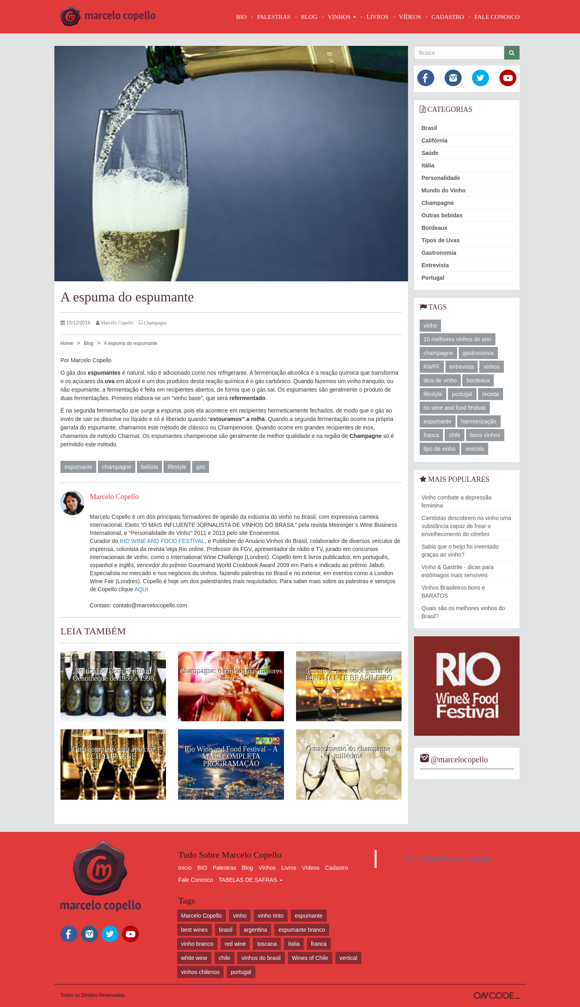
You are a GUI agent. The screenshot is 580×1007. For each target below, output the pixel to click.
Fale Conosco (195, 880)
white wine (194, 958)
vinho (430, 325)
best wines (194, 930)
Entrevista (435, 265)
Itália (428, 165)
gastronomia (478, 353)
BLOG (309, 17)
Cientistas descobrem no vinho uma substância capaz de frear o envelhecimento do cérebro (467, 526)
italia (294, 944)
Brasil (429, 128)
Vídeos (311, 868)
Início (185, 868)
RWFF (432, 366)
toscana (267, 944)
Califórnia (435, 140)
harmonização (479, 421)
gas (200, 467)
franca (431, 435)
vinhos (491, 366)
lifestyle (177, 467)
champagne (116, 467)
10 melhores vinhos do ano (457, 339)
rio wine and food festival (455, 407)
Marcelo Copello (201, 915)
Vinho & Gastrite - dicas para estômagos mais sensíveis (458, 571)
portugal (462, 394)
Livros (289, 868)
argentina (255, 930)
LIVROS (377, 17)
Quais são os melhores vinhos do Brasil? (463, 612)
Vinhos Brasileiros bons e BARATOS (453, 591)
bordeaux (478, 380)
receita (490, 394)
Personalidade (441, 178)
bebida (149, 467)
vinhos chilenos (200, 972)
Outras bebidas (442, 215)
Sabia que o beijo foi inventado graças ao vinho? (460, 550)
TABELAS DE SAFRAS (251, 880)
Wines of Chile (310, 958)
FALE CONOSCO (497, 17)
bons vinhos (485, 435)
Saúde (430, 153)
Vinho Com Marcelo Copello (448, 859)
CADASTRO (447, 17)
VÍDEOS (410, 17)
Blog (88, 343)
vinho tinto (271, 915)
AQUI (141, 589)
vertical (348, 958)
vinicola (474, 449)
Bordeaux (435, 228)
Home (66, 343)
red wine (235, 944)
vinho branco (197, 944)
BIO (241, 17)
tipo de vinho (440, 449)
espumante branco (301, 930)
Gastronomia (439, 253)
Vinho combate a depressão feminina (457, 501)
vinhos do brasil (260, 958)
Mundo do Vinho (444, 190)
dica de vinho (440, 380)
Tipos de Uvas (441, 240)
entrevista (462, 366)
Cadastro (336, 868)
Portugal (433, 277)
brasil (225, 930)
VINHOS (342, 17)
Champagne (438, 203)
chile (454, 435)
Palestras (273, 17)
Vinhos (267, 868)
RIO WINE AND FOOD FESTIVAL (162, 541)
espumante (78, 467)
